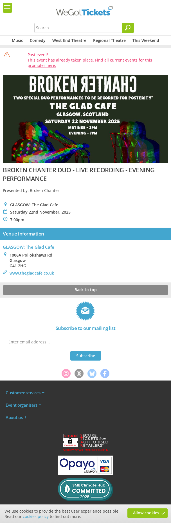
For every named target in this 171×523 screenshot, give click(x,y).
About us (14, 417)
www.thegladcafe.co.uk (32, 273)
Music (17, 40)
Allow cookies (146, 512)
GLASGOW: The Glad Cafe (28, 247)
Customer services (23, 392)
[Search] (128, 28)
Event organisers (21, 405)
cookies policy (36, 516)
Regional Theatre (109, 40)
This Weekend (145, 40)
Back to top (86, 289)
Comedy (38, 40)
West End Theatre (69, 40)
